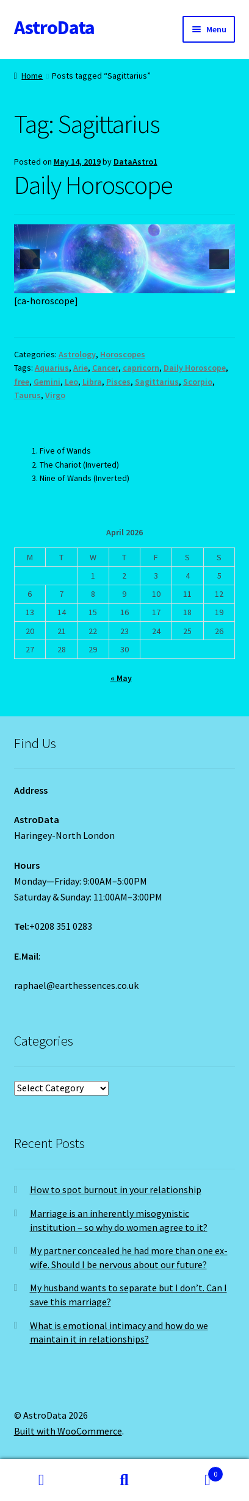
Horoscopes (122, 354)
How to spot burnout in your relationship (115, 1189)
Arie (80, 367)
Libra (92, 381)
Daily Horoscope (93, 185)
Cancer (105, 367)
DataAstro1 (135, 161)
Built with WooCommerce (68, 1431)
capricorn (141, 367)
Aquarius (52, 367)
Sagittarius (157, 381)
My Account (41, 1480)
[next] (219, 259)
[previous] (30, 259)
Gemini (47, 381)
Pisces (118, 381)
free (21, 381)
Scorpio (197, 381)
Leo (71, 381)
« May (121, 677)
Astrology (77, 354)
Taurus (27, 395)
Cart (194, 1471)
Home (32, 75)
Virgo (55, 395)
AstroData (54, 27)
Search (124, 1480)
